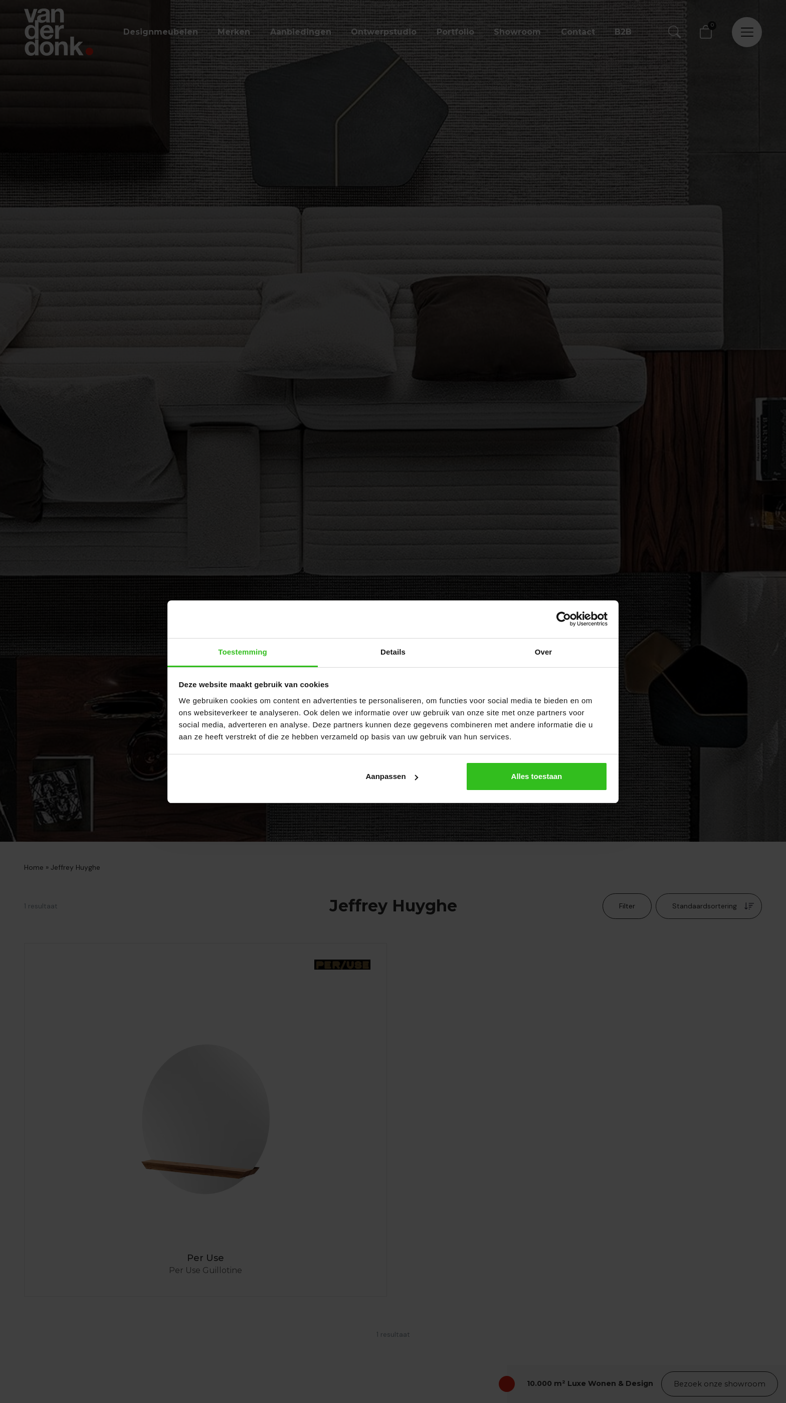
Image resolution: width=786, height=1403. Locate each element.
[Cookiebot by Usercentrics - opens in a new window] (564, 619)
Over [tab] (543, 652)
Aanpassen (392, 776)
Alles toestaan (536, 776)
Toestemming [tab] (242, 652)
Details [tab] (393, 652)
